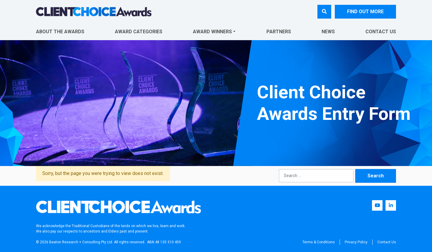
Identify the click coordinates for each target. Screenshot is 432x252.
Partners (278, 31)
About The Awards (60, 31)
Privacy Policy (356, 242)
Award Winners (212, 31)
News (328, 31)
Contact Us (380, 31)
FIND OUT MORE (365, 11)
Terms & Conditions (318, 242)
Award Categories (138, 31)
